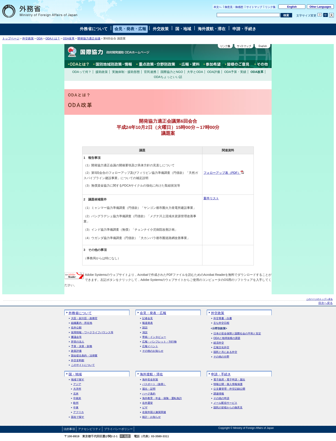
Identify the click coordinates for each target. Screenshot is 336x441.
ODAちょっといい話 (168, 77)
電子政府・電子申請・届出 (229, 379)
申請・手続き (244, 29)
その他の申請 (221, 398)
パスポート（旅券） (154, 384)
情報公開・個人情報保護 (228, 384)
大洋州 (77, 388)
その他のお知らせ (152, 351)
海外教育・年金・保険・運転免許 (162, 398)
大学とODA (195, 72)
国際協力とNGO (172, 72)
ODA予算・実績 (235, 72)
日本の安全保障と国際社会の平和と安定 (237, 333)
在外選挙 (147, 403)
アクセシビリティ (89, 429)
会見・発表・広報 (130, 29)
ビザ (144, 407)
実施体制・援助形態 (126, 72)
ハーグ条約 (148, 393)
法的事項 (69, 429)
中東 (75, 407)
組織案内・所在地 (81, 323)
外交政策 (161, 29)
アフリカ (78, 412)
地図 (127, 436)
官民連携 (150, 72)
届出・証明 (148, 388)
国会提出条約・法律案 (84, 355)
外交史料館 (77, 360)
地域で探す (77, 379)
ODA (40, 38)
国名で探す (77, 417)
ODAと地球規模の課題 (226, 338)
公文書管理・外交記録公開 (229, 388)
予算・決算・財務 (81, 346)
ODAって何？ (81, 72)
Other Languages (320, 6)
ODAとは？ (52, 38)
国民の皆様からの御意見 (228, 407)
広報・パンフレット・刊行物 (159, 341)
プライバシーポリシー (118, 429)
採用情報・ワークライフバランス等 (92, 332)
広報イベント (150, 346)
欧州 (75, 403)
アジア (77, 384)
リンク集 (270, 7)
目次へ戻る (325, 303)
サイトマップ (254, 7)
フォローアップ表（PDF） (223, 172)
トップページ (10, 38)
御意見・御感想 (234, 7)
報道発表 (147, 323)
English (292, 6)
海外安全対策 (150, 379)
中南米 (77, 398)
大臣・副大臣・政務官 (84, 318)
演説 (144, 332)
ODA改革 (69, 38)
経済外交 (218, 342)
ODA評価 (213, 72)
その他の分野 (221, 356)
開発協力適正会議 (88, 38)
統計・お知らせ (151, 417)
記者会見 (147, 318)
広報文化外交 (221, 347)
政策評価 (76, 351)
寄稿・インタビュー (154, 337)
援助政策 (101, 72)
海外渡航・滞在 (212, 29)
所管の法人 (77, 341)
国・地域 (183, 29)
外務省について (94, 29)
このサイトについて (83, 365)
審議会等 (76, 337)
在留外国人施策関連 (154, 412)
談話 (144, 327)
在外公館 (76, 327)
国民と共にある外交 (225, 352)
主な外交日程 (221, 323)
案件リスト (211, 198)
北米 (75, 393)
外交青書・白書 (222, 318)
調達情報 (218, 393)
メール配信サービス (225, 403)
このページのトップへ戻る (319, 299)
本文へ (218, 7)
